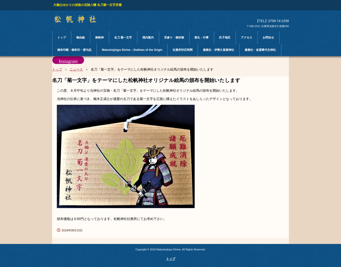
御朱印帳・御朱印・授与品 (74, 50)
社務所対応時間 (183, 50)
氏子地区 (224, 37)
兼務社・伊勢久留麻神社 (218, 50)
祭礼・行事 (201, 37)
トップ (61, 37)
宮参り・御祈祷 (174, 37)
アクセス (246, 37)
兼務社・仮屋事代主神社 (260, 50)
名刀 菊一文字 (123, 37)
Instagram (68, 61)
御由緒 (80, 37)
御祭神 (99, 37)
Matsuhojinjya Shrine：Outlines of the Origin (132, 50)
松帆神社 (79, 19)
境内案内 (148, 37)
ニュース (76, 69)
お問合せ (268, 37)
